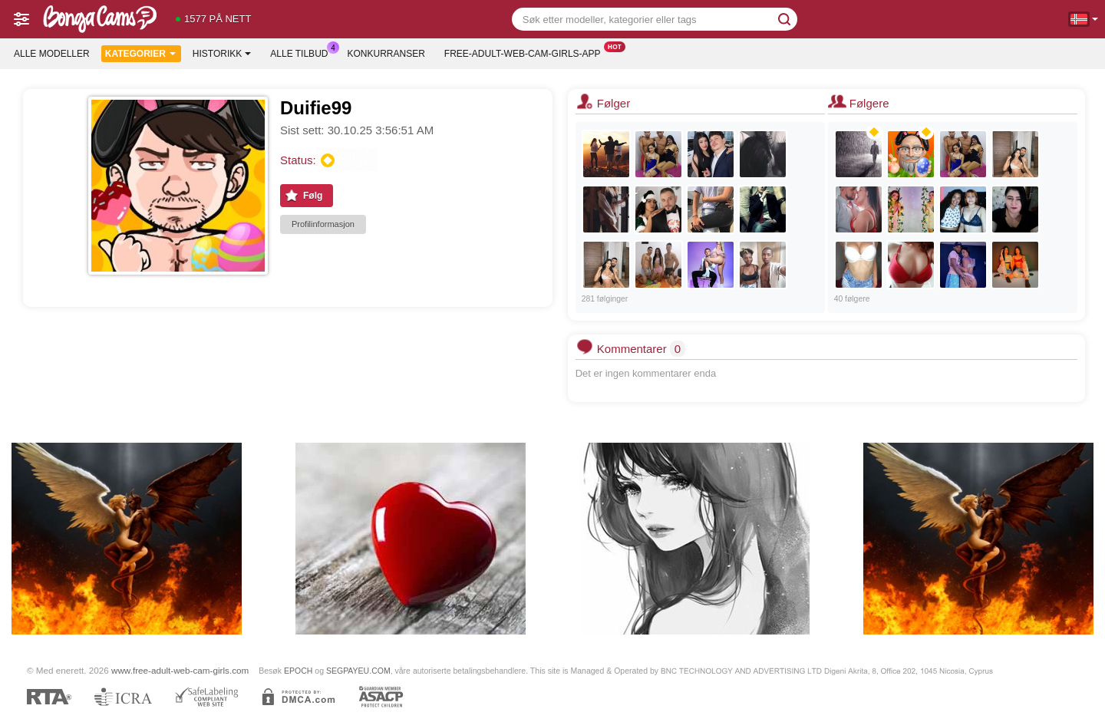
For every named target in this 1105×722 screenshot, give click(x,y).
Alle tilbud (302, 52)
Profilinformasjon (323, 224)
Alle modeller (52, 53)
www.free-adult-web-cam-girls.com (180, 670)
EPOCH (298, 670)
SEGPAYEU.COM (358, 670)
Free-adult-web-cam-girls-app (526, 52)
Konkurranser (385, 53)
